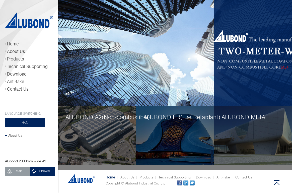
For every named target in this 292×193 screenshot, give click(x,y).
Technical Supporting (27, 66)
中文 (25, 122)
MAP (19, 171)
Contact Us (18, 89)
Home (13, 44)
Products (15, 59)
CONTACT (44, 171)
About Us (16, 51)
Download (17, 74)
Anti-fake (15, 81)
